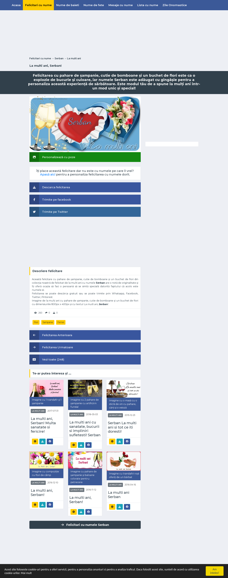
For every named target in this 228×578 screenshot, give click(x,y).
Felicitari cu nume (38, 5)
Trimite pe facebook (50, 199)
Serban (59, 58)
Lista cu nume (147, 5)
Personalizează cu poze (52, 157)
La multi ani (74, 58)
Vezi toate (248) (46, 359)
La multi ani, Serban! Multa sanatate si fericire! (43, 425)
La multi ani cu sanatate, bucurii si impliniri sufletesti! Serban (84, 428)
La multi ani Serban (118, 494)
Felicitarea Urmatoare (51, 347)
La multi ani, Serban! (42, 492)
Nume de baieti (67, 5)
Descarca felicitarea (49, 187)
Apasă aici (47, 174)
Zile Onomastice (175, 5)
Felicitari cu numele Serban (85, 524)
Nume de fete (93, 5)
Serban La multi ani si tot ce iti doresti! (122, 427)
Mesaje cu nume (120, 5)
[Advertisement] (114, 33)
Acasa (16, 5)
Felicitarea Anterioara (50, 335)
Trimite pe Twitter (48, 212)
